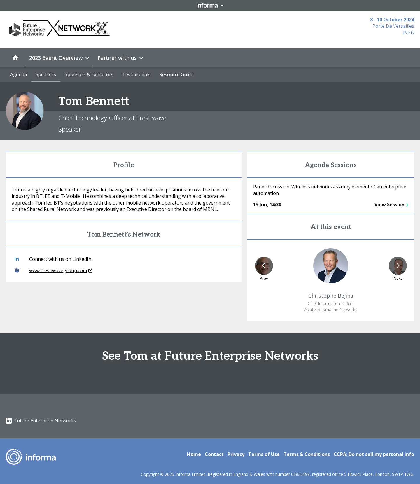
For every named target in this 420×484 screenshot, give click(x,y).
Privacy (236, 454)
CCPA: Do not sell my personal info (374, 454)
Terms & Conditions (307, 454)
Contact (214, 454)
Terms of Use (264, 454)
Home (194, 454)
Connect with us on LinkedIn (53, 259)
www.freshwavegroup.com (53, 270)
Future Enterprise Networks (41, 420)
